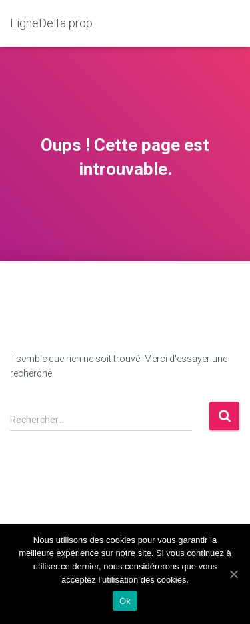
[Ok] (233, 574)
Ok (125, 601)
